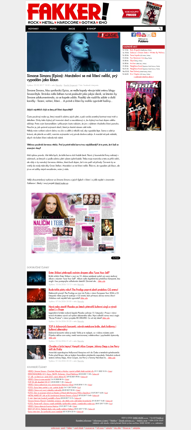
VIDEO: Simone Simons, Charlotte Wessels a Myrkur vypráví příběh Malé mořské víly (61, 371)
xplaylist (109, 428)
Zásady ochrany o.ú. (127, 421)
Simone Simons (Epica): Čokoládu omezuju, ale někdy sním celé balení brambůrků (60, 401)
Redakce (113, 421)
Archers (133, 63)
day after (117, 428)
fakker (69, 428)
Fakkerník (95, 374)
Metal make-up (61, 183)
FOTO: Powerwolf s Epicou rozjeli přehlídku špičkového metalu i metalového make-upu (61, 404)
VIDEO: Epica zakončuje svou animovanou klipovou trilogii (51, 385)
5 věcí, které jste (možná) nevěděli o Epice (44, 398)
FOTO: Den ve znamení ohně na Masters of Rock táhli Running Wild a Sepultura (59, 393)
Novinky (59, 85)
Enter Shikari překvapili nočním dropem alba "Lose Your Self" (79, 272)
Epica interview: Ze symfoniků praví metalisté (45, 412)
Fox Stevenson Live (137, 58)
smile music (55, 428)
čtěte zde (101, 281)
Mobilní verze (142, 421)
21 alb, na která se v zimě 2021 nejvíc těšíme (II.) (47, 377)
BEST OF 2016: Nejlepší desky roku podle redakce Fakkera (51, 409)
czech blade (78, 428)
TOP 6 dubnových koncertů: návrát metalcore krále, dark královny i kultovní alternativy (82, 328)
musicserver (89, 428)
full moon (100, 428)
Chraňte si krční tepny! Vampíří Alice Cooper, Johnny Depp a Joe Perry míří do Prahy (84, 348)
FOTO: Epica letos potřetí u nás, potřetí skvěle (45, 388)
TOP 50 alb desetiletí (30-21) (39, 382)
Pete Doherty (135, 71)
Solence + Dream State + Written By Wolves (147, 53)
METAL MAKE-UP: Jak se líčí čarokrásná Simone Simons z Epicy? (53, 396)
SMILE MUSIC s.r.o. (140, 418)
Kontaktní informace (83, 421)
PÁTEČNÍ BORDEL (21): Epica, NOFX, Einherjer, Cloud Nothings (53, 374)
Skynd (132, 61)
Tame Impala (135, 55)
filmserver (127, 428)
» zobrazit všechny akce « (144, 77)
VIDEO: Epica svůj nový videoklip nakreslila (45, 390)
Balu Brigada (135, 50)
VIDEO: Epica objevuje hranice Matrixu (43, 406)
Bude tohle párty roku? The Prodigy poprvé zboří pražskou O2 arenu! (83, 289)
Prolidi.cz (159, 418)
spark (63, 428)
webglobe (136, 428)
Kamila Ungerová (70, 85)
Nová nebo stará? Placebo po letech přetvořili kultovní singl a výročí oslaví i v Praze (82, 308)
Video (110, 371)
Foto (78, 388)
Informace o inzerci (100, 421)
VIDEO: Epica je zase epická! (39, 379)
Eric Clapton (135, 74)
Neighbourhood (136, 66)
